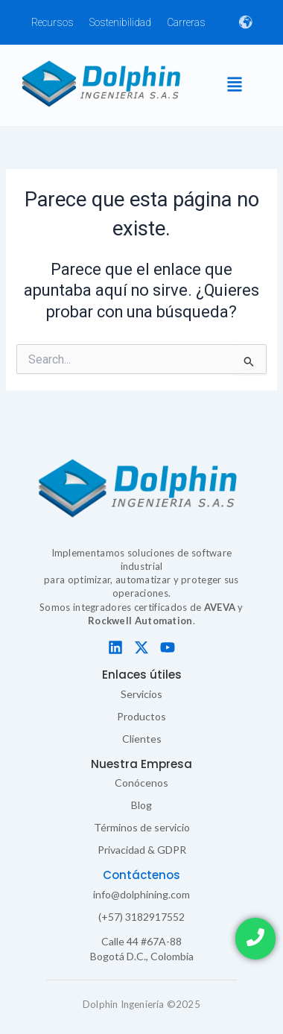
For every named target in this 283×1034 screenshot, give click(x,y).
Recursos (52, 22)
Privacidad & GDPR (142, 849)
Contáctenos (141, 875)
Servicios (141, 694)
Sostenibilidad (120, 22)
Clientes (142, 738)
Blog (141, 805)
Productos (141, 716)
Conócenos (141, 782)
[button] (234, 85)
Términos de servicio (142, 827)
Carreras (186, 22)
